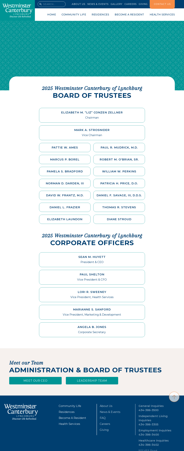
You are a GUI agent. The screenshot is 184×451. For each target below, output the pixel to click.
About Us (97, 406)
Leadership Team (92, 380)
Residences (62, 412)
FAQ (94, 418)
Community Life (65, 406)
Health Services (65, 424)
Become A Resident (68, 418)
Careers (96, 424)
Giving (95, 430)
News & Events (101, 412)
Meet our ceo (35, 380)
